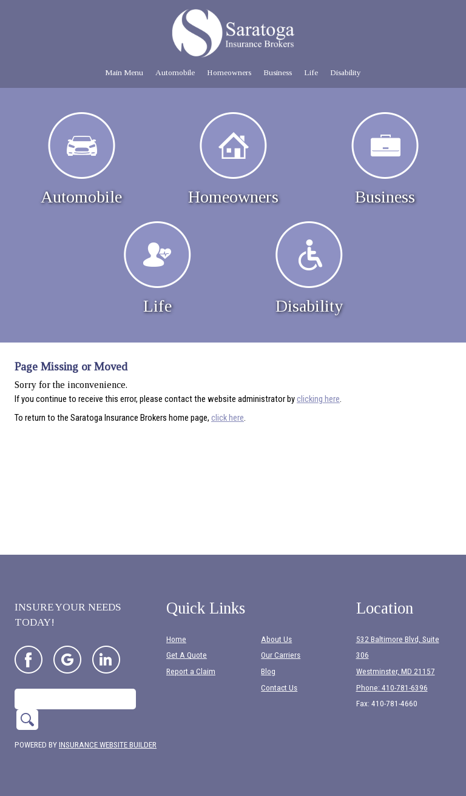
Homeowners (233, 159)
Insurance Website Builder (108, 744)
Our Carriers (280, 655)
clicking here (318, 398)
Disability (309, 268)
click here (227, 417)
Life (157, 268)
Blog (268, 671)
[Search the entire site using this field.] (75, 699)
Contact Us (279, 687)
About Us (276, 639)
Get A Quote (186, 655)
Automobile (81, 159)
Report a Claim (190, 671)
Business (385, 159)
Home (176, 639)
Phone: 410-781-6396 (392, 687)
